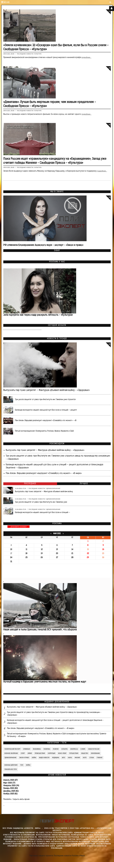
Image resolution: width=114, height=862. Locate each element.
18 (26, 554)
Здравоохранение (53, 488)
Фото (84, 757)
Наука (70, 757)
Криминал (26, 749)
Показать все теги (11, 769)
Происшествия (40, 753)
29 (88, 558)
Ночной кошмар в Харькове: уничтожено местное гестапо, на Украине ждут (44, 682)
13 (57, 549)
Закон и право (24, 757)
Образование (95, 753)
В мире (83, 749)
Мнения (77, 757)
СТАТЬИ (91, 757)
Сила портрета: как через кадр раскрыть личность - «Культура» (38, 315)
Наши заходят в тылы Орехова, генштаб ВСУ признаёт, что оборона (40, 630)
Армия (30, 753)
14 (72, 549)
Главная (99, 757)
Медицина (55, 757)
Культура (38, 54)
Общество (84, 753)
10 (11, 549)
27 (57, 558)
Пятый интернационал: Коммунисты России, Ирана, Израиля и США (44, 431)
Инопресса (74, 749)
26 (42, 558)
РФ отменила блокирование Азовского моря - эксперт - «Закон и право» (43, 245)
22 (88, 554)
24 (11, 558)
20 (57, 554)
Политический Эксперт (12, 749)
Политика (47, 749)
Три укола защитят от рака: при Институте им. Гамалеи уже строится (45, 400)
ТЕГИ (21, 765)
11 (26, 549)
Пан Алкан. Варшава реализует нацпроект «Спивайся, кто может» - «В (45, 421)
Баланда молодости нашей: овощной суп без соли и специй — (42, 512)
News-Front (62, 753)
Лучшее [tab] (84, 484)
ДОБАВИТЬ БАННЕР (18, 527)
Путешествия (73, 753)
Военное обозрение (11, 753)
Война (34, 757)
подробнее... (86, 57)
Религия (56, 749)
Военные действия (11, 765)
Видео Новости (44, 757)
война (28, 765)
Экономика (37, 749)
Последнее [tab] (30, 484)
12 (42, 549)
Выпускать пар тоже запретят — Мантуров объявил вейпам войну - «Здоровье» (46, 390)
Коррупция (51, 753)
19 (42, 554)
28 (72, 558)
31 (11, 562)
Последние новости (25, 54)
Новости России (93, 749)
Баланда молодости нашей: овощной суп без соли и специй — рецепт (46, 410)
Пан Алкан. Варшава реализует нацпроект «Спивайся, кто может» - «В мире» (44, 473)
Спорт (23, 753)
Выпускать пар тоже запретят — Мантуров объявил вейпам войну (44, 492)
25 (26, 558)
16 (103, 549)
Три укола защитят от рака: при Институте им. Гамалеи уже (41, 502)
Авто (63, 757)
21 (72, 554)
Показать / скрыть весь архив (16, 799)
